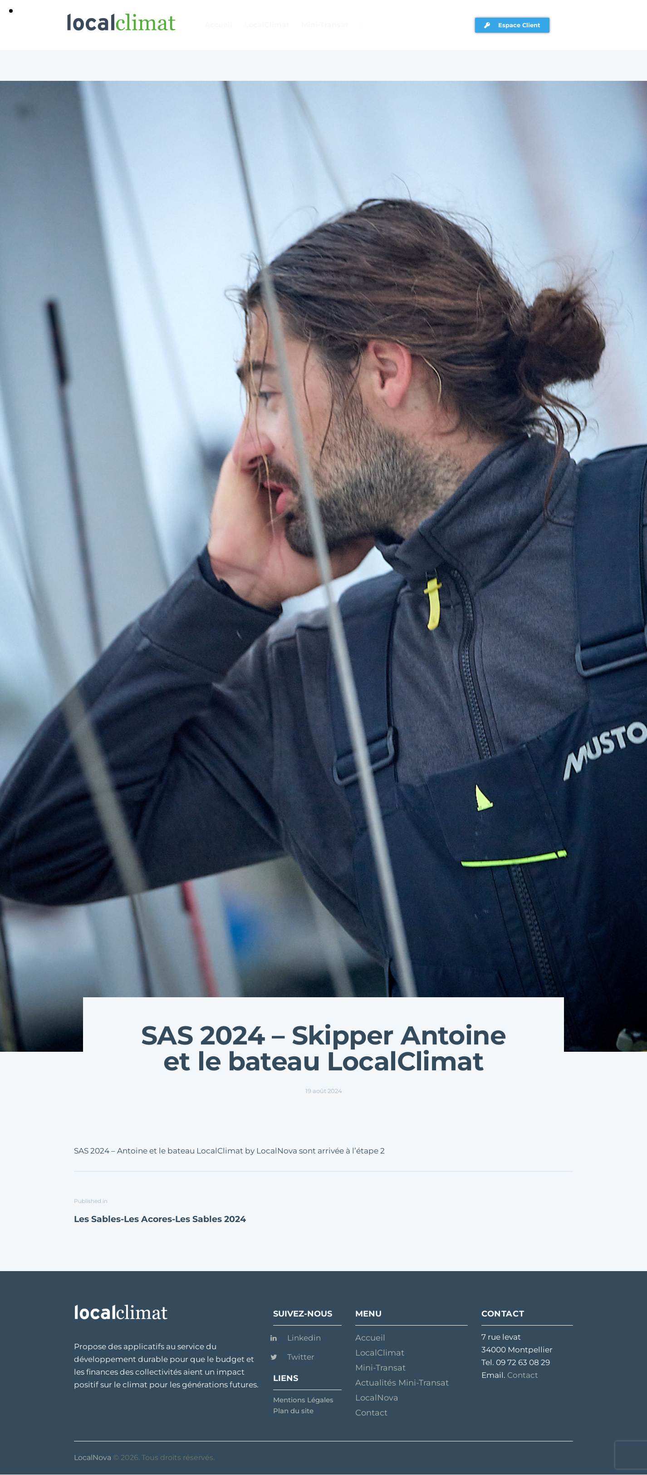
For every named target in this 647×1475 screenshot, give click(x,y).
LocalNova (92, 1457)
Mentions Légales (303, 1400)
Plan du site (293, 1410)
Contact (522, 1375)
